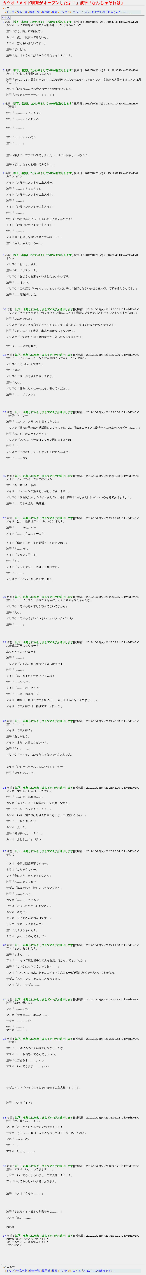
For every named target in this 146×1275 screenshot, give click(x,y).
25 (4, 851)
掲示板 (46, 11)
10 (4, 309)
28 (4, 945)
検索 (54, 11)
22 (4, 642)
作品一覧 (21, 11)
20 (4, 596)
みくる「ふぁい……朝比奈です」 (93, 1270)
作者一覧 (34, 11)
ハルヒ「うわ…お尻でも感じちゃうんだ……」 (101, 11)
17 (4, 518)
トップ (10, 11)
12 (4, 354)
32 (4, 1038)
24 (4, 787)
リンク (63, 11)
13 (4, 412)
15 (4, 475)
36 (4, 1165)
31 (4, 999)
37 (4, 1235)
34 (4, 1117)
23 (4, 721)
